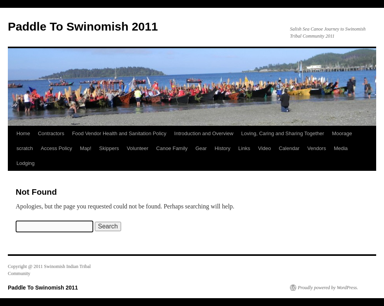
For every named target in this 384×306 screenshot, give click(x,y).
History (222, 148)
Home (23, 133)
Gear (201, 148)
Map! (85, 148)
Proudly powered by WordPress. (328, 287)
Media (341, 148)
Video (264, 148)
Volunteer (138, 148)
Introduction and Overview (204, 133)
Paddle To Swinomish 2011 (83, 26)
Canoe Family (172, 148)
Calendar (289, 148)
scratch (24, 148)
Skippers (109, 148)
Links (244, 148)
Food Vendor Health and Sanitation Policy (119, 133)
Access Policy (56, 148)
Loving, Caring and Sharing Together (282, 133)
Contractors (51, 133)
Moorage (342, 133)
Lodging (25, 163)
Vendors (316, 148)
